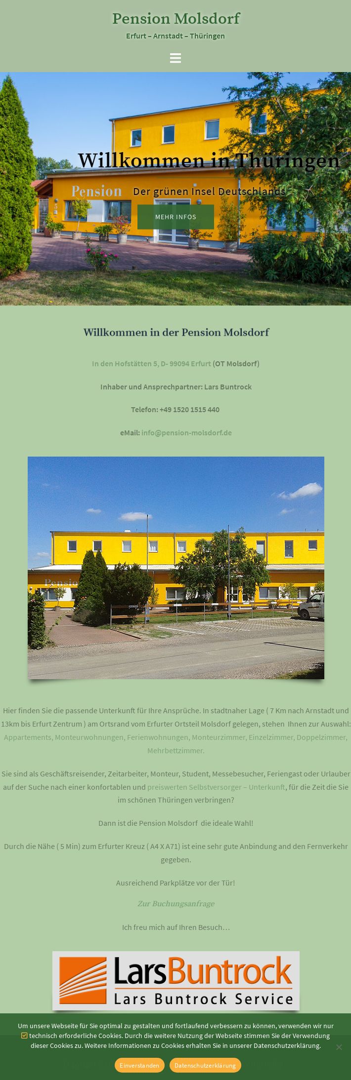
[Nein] (339, 1047)
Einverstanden (139, 1065)
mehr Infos (175, 217)
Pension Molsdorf (175, 19)
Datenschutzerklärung (205, 1065)
